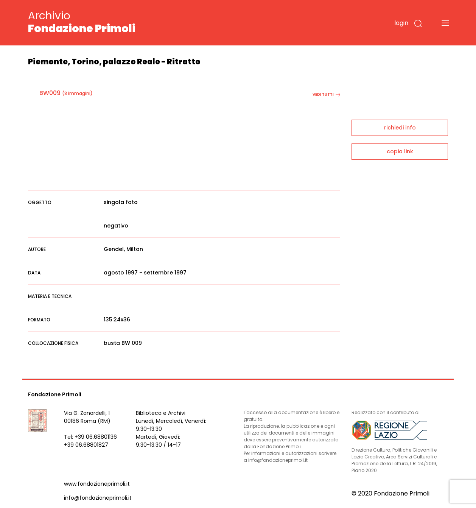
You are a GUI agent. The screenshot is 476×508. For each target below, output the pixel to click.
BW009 (50, 93)
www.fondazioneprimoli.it (97, 484)
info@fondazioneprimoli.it (98, 498)
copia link (400, 151)
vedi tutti (326, 94)
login (401, 23)
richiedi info (400, 127)
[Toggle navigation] (445, 22)
